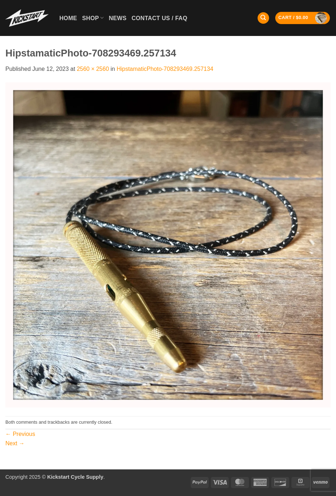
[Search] (263, 18)
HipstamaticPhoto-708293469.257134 (165, 69)
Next (14, 443)
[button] (302, 18)
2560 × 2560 (93, 69)
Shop (93, 17)
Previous (20, 434)
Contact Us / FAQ (159, 18)
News (117, 18)
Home (68, 18)
